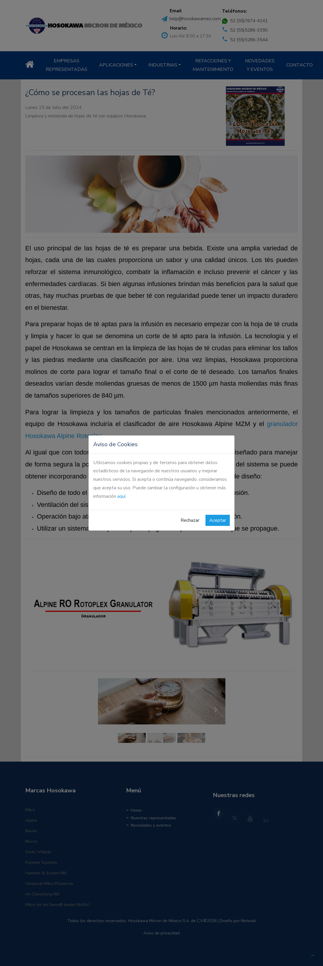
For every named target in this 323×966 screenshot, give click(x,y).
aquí (121, 496)
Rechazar (190, 520)
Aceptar (217, 520)
